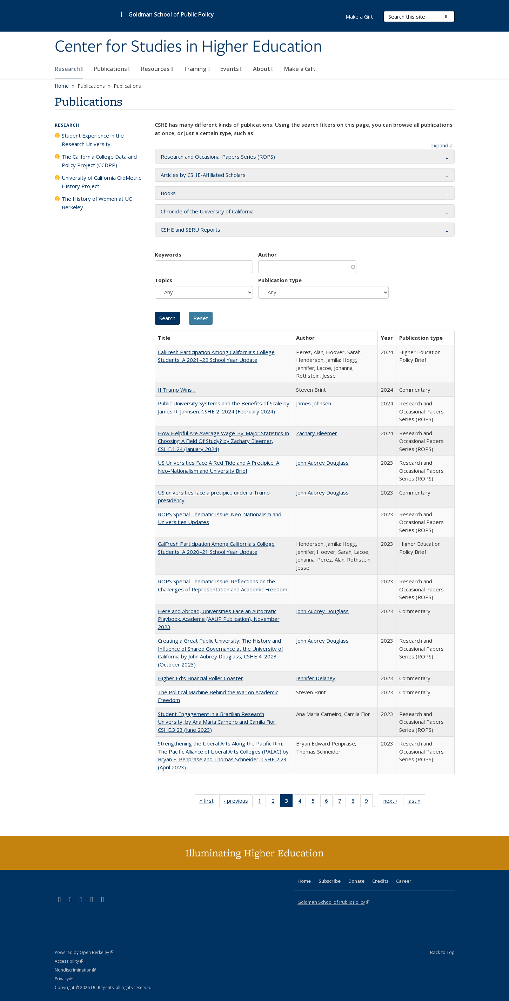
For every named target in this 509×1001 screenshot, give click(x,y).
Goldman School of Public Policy (171, 14)
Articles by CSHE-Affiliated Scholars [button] (203, 174)
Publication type (280, 280)
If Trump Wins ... (177, 389)
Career (403, 881)
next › (392, 802)
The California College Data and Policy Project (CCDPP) (99, 160)
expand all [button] (442, 145)
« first (208, 802)
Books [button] (168, 193)
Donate (356, 881)
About (263, 69)
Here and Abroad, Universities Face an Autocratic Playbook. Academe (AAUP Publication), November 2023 (219, 619)
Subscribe (330, 881)
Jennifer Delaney (315, 678)
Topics (163, 280)
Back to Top (442, 952)
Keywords (168, 254)
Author (267, 254)
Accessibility (69, 961)
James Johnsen (313, 403)
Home (62, 85)
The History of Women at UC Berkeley (97, 203)
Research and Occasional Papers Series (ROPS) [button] (218, 156)
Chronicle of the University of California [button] (207, 211)
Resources (157, 69)
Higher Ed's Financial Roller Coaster (200, 678)
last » (416, 802)
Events (231, 69)
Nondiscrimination (75, 970)
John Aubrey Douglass (322, 462)
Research (69, 69)
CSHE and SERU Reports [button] (190, 229)
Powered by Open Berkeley (84, 952)
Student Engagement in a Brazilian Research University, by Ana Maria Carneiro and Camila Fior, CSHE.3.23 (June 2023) (217, 721)
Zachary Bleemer (316, 433)
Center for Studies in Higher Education (188, 46)
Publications (112, 69)
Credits (380, 881)
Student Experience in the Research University (93, 139)
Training (196, 69)
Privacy (64, 979)
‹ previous (238, 802)
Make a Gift (300, 69)
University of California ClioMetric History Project (101, 182)
